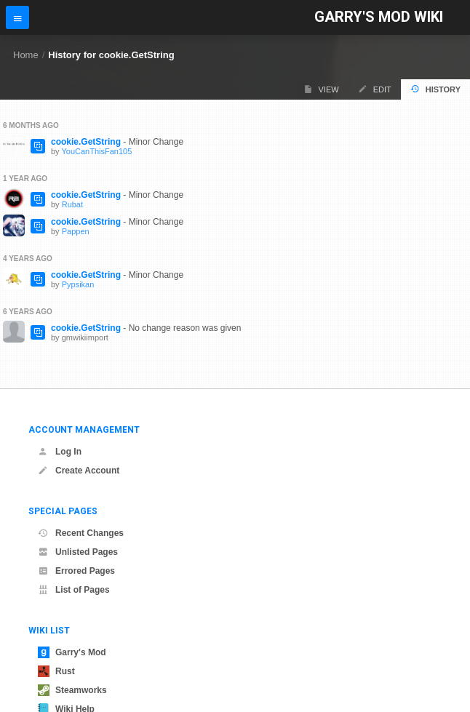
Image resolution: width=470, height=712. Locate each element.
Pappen (75, 231)
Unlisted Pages (78, 552)
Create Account (78, 470)
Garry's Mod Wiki (378, 17)
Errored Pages (76, 571)
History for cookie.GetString (111, 54)
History (435, 89)
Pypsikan (78, 284)
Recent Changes (81, 533)
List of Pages (74, 590)
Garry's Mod (72, 652)
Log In (59, 451)
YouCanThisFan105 (96, 151)
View (321, 89)
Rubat (72, 204)
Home (26, 54)
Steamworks (72, 690)
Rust (56, 671)
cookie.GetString (86, 142)
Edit (374, 89)
